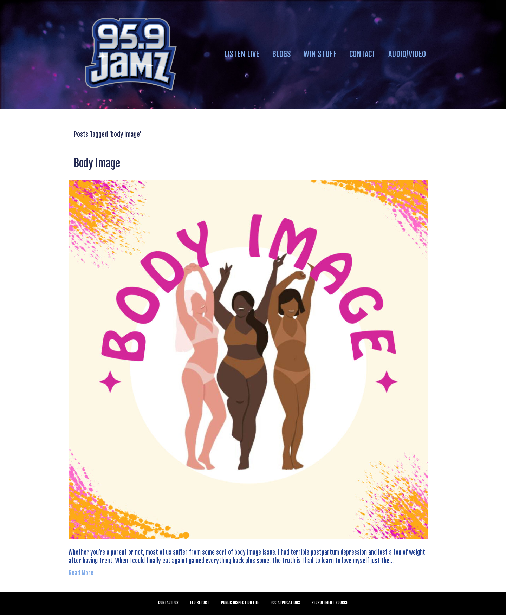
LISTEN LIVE (241, 54)
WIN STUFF (320, 54)
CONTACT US (168, 602)
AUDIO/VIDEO (407, 54)
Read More (81, 573)
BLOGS (281, 54)
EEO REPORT (199, 602)
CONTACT (362, 54)
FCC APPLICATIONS (285, 602)
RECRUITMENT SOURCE (330, 602)
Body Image (97, 163)
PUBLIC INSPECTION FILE (240, 602)
